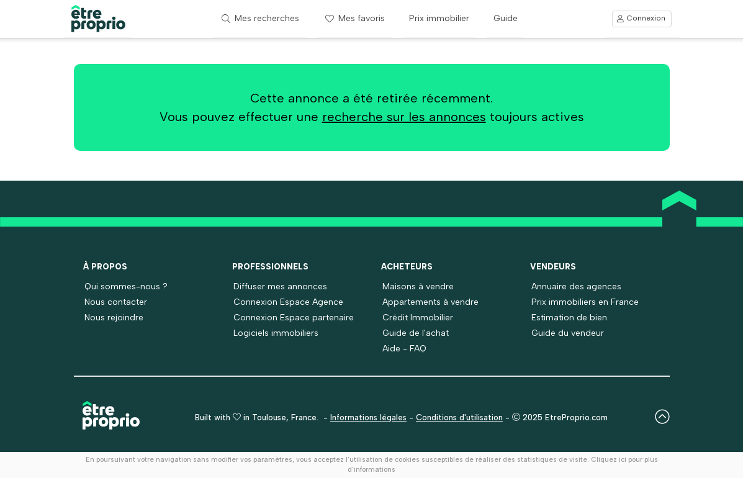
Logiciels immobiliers (275, 333)
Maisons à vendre (418, 286)
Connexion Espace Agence (288, 302)
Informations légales (368, 417)
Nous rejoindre (113, 317)
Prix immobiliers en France (585, 302)
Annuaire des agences (576, 286)
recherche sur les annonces (404, 116)
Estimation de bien (569, 317)
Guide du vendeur (567, 333)
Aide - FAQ (404, 348)
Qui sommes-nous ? (126, 286)
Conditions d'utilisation (459, 417)
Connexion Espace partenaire (293, 317)
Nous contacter (115, 302)
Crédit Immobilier (417, 317)
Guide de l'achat (415, 333)
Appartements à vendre (430, 302)
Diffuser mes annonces (280, 286)
